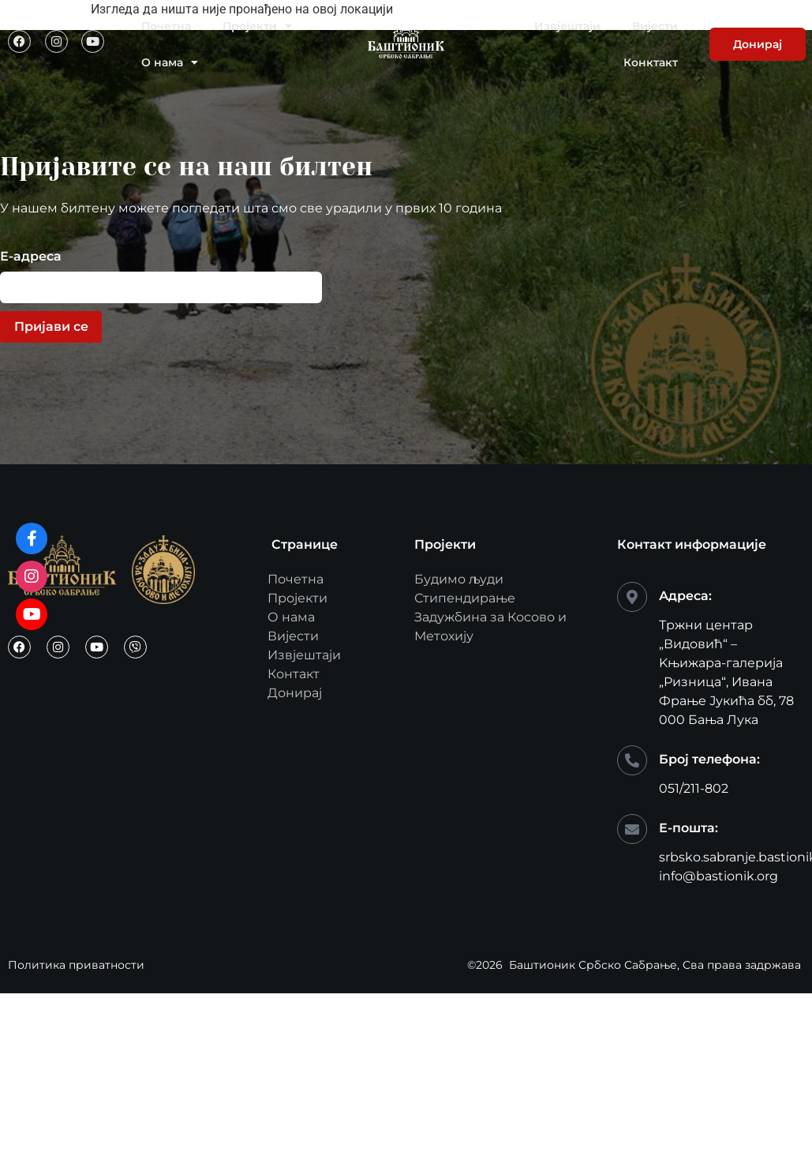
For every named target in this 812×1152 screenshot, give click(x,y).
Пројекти (257, 26)
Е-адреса (31, 257)
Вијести (655, 26)
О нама (169, 62)
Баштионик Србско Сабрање (593, 965)
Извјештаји (567, 26)
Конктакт (650, 62)
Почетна (166, 26)
